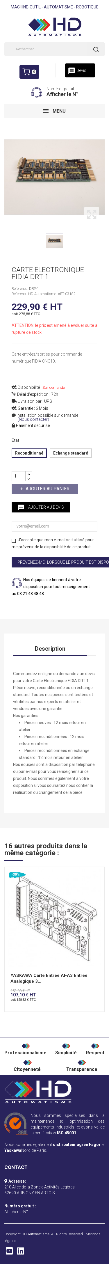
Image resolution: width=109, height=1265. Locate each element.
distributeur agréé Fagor (77, 1144)
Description (50, 648)
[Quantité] (19, 476)
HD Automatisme (35, 1234)
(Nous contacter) (33, 419)
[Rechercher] (54, 49)
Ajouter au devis (40, 507)
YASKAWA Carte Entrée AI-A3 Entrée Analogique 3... (48, 978)
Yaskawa (12, 1150)
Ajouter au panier (46, 489)
